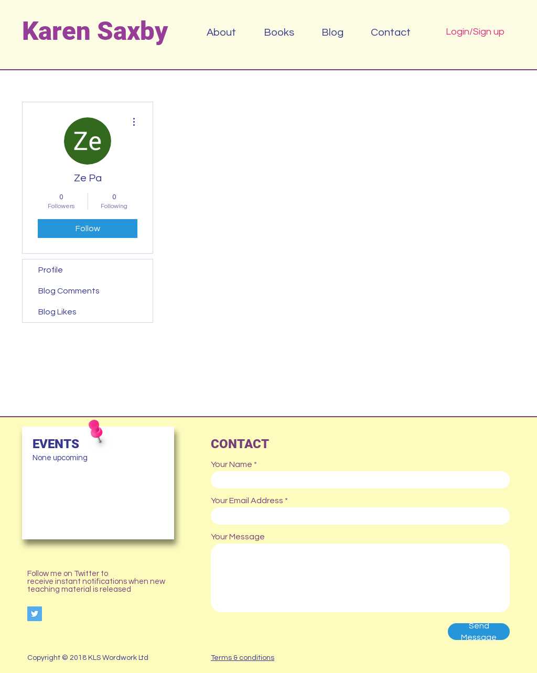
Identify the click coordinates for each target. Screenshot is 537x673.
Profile (50, 270)
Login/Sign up (475, 32)
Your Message (238, 537)
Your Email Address (247, 500)
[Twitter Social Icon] (34, 613)
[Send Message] (479, 631)
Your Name (231, 464)
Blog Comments (69, 291)
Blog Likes (57, 312)
